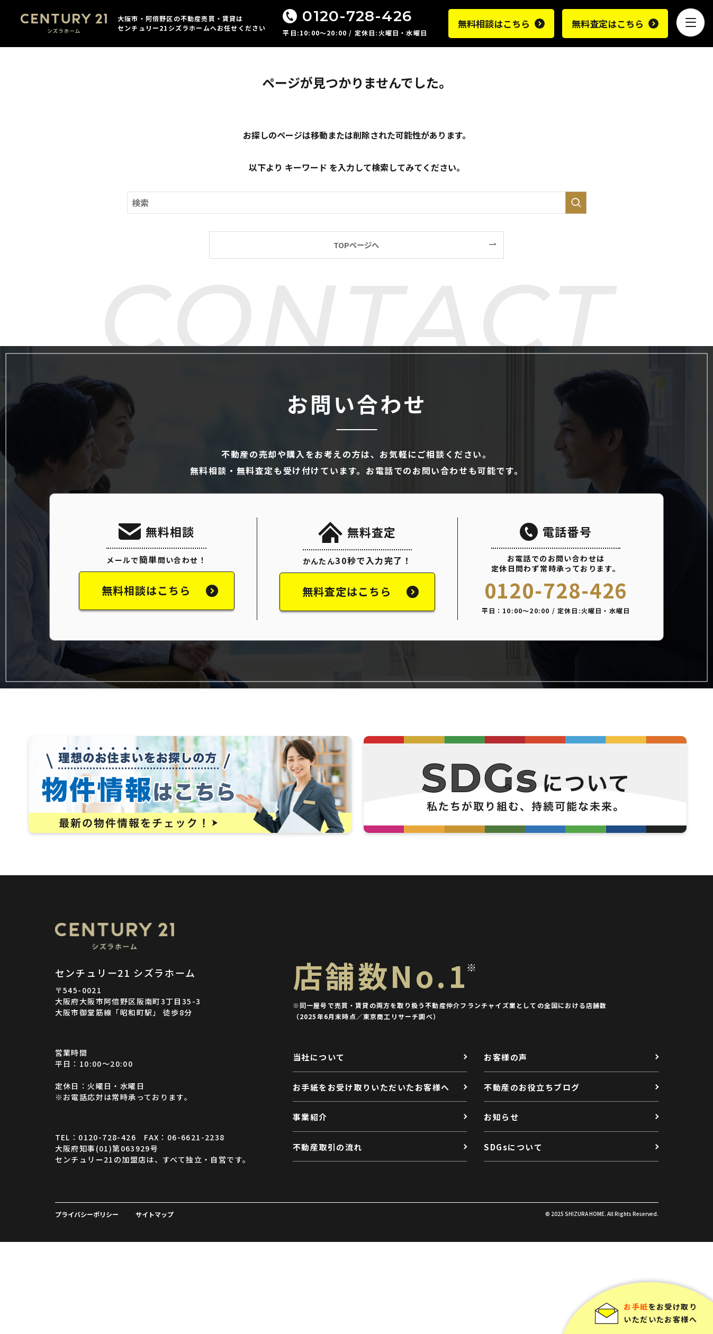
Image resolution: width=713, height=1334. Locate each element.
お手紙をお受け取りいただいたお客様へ (371, 1087)
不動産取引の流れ (328, 1146)
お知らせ (501, 1116)
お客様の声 (506, 1057)
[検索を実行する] (575, 203)
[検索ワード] (356, 203)
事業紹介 (310, 1116)
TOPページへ (356, 244)
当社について (319, 1057)
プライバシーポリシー (87, 1214)
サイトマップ (155, 1214)
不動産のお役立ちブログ (532, 1087)
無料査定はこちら (608, 23)
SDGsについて (513, 1146)
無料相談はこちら (494, 23)
